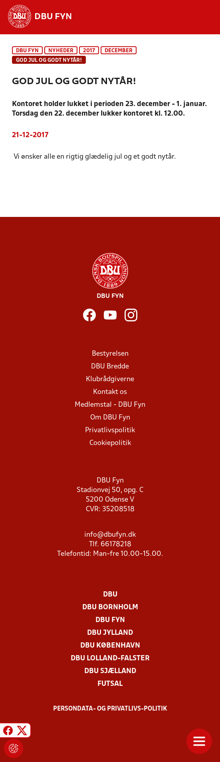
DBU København (110, 645)
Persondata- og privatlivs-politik (110, 709)
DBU (110, 594)
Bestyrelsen (110, 353)
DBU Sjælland (110, 671)
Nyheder (60, 50)
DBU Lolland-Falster (110, 658)
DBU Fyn (27, 50)
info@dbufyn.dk (110, 535)
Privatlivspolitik (110, 430)
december (119, 50)
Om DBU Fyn (110, 417)
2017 (89, 50)
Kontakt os (110, 392)
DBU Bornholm (110, 607)
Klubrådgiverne (110, 379)
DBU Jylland (110, 633)
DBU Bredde (110, 366)
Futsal (110, 684)
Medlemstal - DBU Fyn (110, 405)
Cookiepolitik (110, 443)
